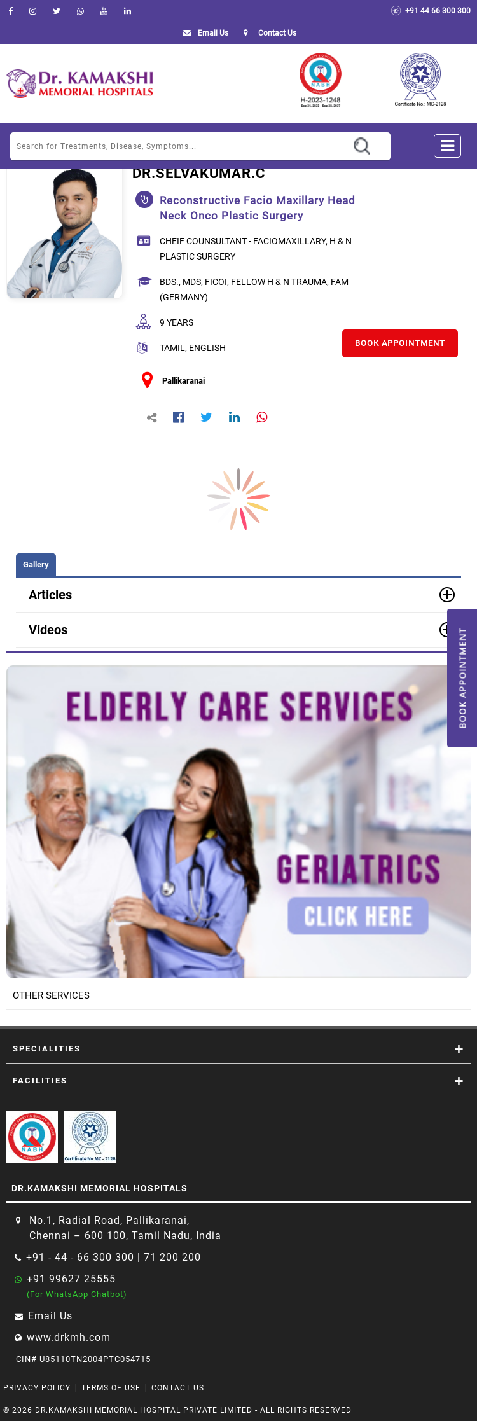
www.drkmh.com (69, 1337)
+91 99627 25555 (71, 1279)
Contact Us (177, 1387)
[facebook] (10, 11)
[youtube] (104, 11)
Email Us (203, 33)
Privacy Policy (37, 1387)
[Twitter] (57, 11)
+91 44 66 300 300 (431, 10)
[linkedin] (127, 11)
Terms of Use (111, 1387)
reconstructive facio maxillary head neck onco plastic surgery (258, 208)
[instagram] (32, 11)
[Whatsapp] (80, 11)
